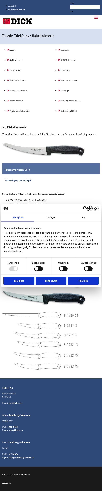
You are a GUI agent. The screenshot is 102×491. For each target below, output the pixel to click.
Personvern (6, 483)
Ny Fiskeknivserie (15, 9)
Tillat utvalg (51, 281)
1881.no (26, 474)
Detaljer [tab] (51, 217)
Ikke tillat (19, 281)
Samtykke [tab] (17, 217)
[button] (71, 11)
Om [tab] (84, 217)
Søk (72, 3)
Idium (13, 474)
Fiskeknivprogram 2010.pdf (18, 180)
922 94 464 (13, 454)
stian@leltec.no (16, 430)
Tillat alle (83, 281)
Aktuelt (11, 6)
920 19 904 (13, 427)
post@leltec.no (15, 403)
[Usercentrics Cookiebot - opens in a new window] (85, 208)
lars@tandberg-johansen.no (21, 457)
